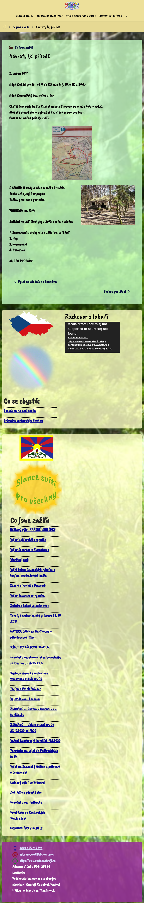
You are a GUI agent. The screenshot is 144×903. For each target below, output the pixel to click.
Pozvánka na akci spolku (20, 411)
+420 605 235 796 (27, 849)
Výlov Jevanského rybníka (27, 596)
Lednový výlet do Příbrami (27, 782)
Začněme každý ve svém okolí (30, 606)
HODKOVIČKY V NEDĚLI (26, 828)
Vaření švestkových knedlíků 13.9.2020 (36, 741)
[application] (92, 337)
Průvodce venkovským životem (24, 421)
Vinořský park (19, 560)
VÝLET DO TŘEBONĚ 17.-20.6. (30, 647)
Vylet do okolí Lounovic (25, 699)
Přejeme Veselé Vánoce (26, 689)
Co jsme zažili (21, 27)
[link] (127, 16)
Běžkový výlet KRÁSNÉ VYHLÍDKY (33, 530)
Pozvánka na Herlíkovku (26, 802)
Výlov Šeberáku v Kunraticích (30, 550)
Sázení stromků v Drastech (28, 586)
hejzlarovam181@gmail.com (32, 855)
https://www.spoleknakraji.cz (33, 861)
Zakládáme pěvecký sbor (26, 792)
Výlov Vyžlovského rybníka (28, 540)
